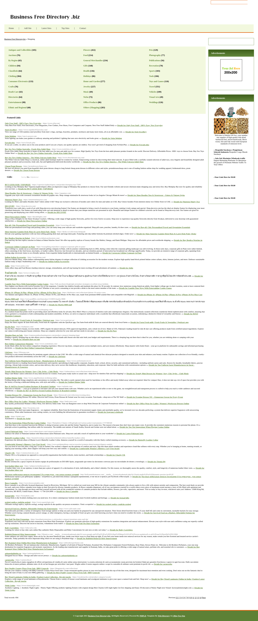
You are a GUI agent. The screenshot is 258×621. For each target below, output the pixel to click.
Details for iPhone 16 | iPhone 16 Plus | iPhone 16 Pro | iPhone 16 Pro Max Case (169, 295)
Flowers (87, 50)
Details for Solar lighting (112, 138)
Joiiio (7, 266)
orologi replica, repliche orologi (17, 502)
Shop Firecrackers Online (15, 217)
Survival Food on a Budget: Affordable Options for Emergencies (31, 509)
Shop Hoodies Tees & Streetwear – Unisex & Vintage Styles (29, 193)
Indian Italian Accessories (15, 257)
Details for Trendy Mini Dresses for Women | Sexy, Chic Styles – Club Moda (157, 373)
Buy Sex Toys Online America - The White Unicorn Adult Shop (30, 158)
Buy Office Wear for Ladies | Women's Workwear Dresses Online (31, 401)
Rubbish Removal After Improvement (20, 534)
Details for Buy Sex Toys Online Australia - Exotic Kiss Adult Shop (45, 153)
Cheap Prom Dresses (13, 166)
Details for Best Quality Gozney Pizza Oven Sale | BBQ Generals (73, 573)
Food (85, 55)
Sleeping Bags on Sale (14, 335)
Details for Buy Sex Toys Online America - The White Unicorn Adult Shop (113, 162)
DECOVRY (9, 206)
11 (193, 597)
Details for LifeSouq (57, 356)
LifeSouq (8, 352)
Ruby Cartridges (12, 528)
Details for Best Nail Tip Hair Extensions (82, 523)
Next (204, 597)
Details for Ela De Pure (107, 331)
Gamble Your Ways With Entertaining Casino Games (26, 284)
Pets (151, 50)
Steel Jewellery (11, 130)
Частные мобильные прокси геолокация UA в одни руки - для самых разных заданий (42, 474)
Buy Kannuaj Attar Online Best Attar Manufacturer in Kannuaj (31, 543)
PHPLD (143, 616)
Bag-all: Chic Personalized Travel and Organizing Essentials (29, 225)
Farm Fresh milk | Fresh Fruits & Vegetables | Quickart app (29, 320)
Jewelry (86, 86)
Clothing (12, 76)
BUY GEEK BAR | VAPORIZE (18, 185)
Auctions (12, 55)
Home (11, 28)
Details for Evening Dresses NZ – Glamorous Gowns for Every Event (155, 397)
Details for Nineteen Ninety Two (187, 202)
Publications (154, 60)
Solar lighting (10, 136)
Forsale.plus (10, 143)
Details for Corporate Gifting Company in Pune (121, 253)
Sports (152, 71)
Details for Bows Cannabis (67, 491)
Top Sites (65, 28)
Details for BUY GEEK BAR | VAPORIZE (35, 189)
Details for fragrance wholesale (110, 412)
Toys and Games (156, 81)
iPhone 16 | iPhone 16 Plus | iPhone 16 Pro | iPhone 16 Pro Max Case (33, 292)
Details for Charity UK (115, 455)
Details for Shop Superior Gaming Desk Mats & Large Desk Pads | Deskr (166, 234)
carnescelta (9, 560)
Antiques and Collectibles (19, 50)
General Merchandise (93, 60)
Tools (151, 76)
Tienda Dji (9, 459)
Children (12, 65)
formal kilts (9, 496)
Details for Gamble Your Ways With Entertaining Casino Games (145, 288)
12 (196, 597)
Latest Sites (46, 28)
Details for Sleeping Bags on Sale (26, 339)
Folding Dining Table (13, 378)
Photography (155, 55)
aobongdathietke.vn (13, 553)
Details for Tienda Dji (156, 461)
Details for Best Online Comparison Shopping (34, 348)
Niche (85, 97)
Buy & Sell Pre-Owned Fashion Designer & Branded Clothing (30, 386)
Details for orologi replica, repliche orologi (113, 504)
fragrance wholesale (13, 408)
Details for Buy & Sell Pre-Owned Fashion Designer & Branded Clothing (46, 391)
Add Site (27, 28)
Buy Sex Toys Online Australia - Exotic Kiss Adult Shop (27, 149)
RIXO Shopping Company (16, 309)
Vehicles (152, 92)
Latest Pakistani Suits (14, 431)
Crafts (11, 86)
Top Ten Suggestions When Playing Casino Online (25, 423)
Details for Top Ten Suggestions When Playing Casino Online (145, 427)
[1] (177, 597)
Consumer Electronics (18, 81)
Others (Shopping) (91, 107)
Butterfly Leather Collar (15, 438)
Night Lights (10, 585)
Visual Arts (154, 97)
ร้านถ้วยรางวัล (11, 273)
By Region (13, 60)
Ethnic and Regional (17, 107)
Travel (152, 86)
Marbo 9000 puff (12, 299)
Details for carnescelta (163, 564)
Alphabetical (34, 177)
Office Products (90, 102)
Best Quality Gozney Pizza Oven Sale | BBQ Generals (27, 568)
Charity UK (10, 453)
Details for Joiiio (126, 268)
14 (200, 597)
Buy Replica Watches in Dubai (17, 238)
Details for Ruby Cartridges (121, 530)
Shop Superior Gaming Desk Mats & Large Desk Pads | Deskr (30, 232)
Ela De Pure (10, 327)
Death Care (13, 92)
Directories (13, 97)
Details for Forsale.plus (139, 145)
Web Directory (164, 616)
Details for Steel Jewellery (136, 132)
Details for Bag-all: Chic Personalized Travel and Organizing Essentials (161, 227)
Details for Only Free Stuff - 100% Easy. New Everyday (140, 125)
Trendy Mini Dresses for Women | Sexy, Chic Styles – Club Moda (31, 371)
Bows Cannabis (11, 483)
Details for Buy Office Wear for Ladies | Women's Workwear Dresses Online (158, 403)
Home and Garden (91, 81)
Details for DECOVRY (57, 212)
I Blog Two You (179, 616)
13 (198, 597)
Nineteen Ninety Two (13, 200)
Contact (83, 28)
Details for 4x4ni (23, 418)
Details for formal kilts (120, 498)
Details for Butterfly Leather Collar (143, 440)
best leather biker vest (14, 466)
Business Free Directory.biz (47, 16)
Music (86, 92)
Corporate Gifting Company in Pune (20, 247)
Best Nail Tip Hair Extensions (17, 519)
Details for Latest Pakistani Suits (130, 433)
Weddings (153, 102)
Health (86, 71)
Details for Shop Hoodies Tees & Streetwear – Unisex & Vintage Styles (156, 195)
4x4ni (7, 416)
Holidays (87, 76)
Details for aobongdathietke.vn (64, 555)
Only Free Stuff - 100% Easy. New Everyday (23, 123)
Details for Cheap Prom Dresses (27, 170)
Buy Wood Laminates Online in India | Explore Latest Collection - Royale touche (38, 577)
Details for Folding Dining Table (72, 382)
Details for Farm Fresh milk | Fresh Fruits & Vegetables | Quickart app (159, 322)
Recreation (154, 65)
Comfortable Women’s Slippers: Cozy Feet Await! (25, 444)
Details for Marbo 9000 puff (60, 305)
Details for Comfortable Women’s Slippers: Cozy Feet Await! (94, 448)
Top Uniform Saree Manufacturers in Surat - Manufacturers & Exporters (35, 361)
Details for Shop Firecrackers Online (32, 221)
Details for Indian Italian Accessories (54, 261)
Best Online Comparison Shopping (19, 344)
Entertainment (14, 102)
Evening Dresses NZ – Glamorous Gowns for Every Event (28, 395)
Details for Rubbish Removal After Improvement (97, 538)
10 (191, 597)
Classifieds (13, 71)
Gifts (85, 65)
